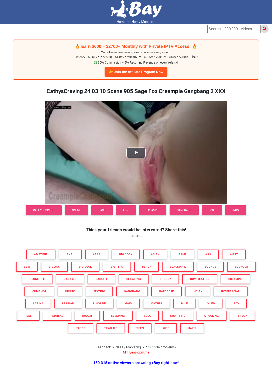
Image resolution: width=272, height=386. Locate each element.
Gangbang (184, 210)
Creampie (152, 210)
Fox (125, 210)
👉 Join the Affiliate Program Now (136, 72)
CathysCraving (43, 210)
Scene (76, 210)
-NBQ (235, 210)
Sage (102, 210)
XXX (212, 210)
